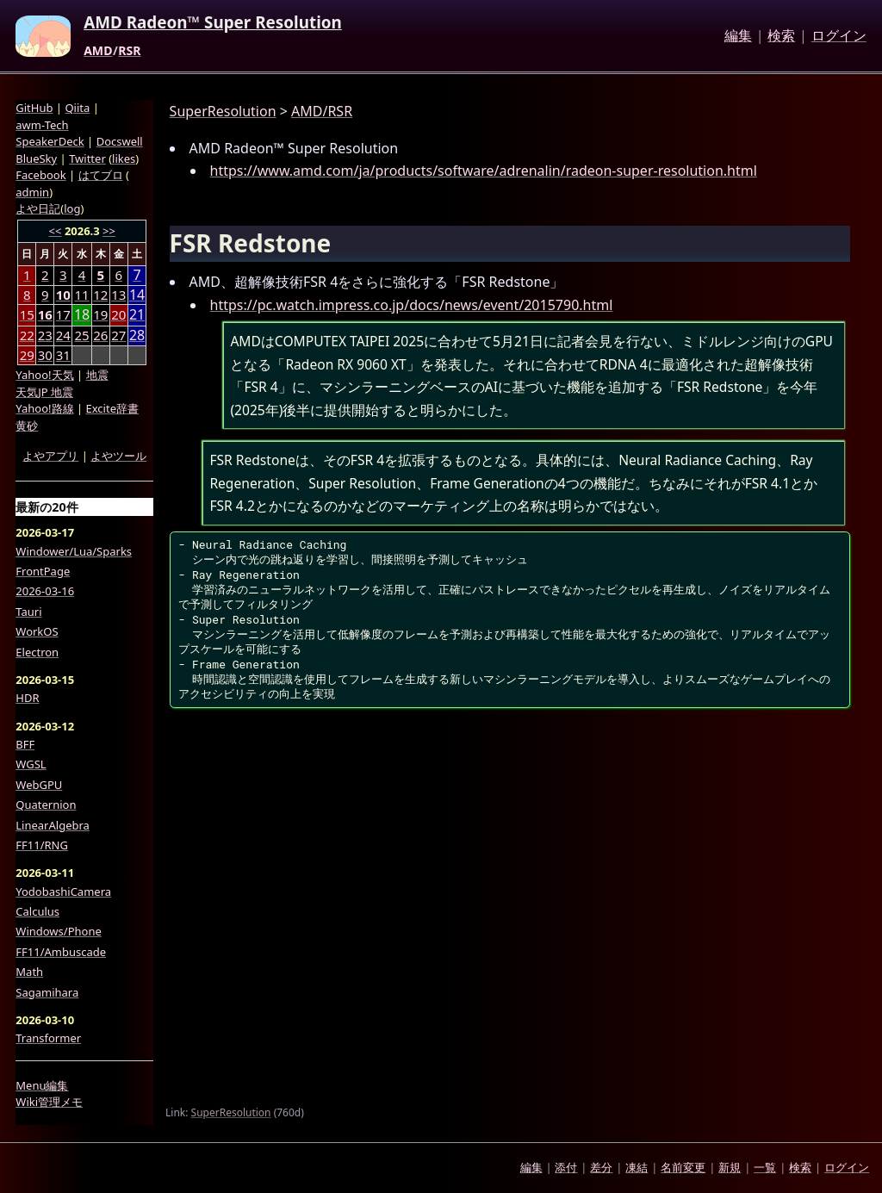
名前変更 (683, 1167)
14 (137, 295)
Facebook (40, 175)
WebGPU (39, 785)
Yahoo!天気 (44, 374)
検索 (781, 36)
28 (137, 335)
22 (27, 335)
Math (29, 972)
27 (118, 335)
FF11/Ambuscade (61, 952)
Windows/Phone (59, 931)
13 (118, 294)
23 (45, 335)
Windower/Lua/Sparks (74, 551)
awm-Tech (42, 125)
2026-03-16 (45, 591)
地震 (97, 374)
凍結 (636, 1167)
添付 (566, 1167)
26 (100, 335)
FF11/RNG (42, 845)
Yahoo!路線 (44, 408)
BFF (25, 744)
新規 (729, 1167)
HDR (27, 698)
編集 (738, 36)
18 (82, 315)
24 (63, 335)
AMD (98, 51)
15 (27, 314)
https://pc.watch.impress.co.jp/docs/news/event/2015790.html (411, 304)
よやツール (118, 455)
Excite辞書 (112, 408)
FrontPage (43, 571)
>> (108, 231)
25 (81, 335)
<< (55, 231)
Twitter (87, 158)
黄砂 (27, 425)
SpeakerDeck (50, 141)
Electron (37, 652)
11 (81, 294)
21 (137, 315)
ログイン (838, 36)
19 (100, 314)
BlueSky (36, 158)
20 (118, 314)
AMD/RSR (321, 111)
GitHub (34, 107)
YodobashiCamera (63, 891)
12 (100, 294)
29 (27, 354)
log (72, 208)
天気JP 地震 (44, 392)
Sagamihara (47, 992)
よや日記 (38, 208)
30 (45, 354)
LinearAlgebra (53, 825)
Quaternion (46, 804)
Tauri (28, 612)
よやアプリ (50, 455)
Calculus (37, 911)
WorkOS (37, 631)
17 (63, 314)
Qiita (77, 107)
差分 (601, 1167)
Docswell (119, 141)
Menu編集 (42, 1085)
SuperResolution (223, 111)
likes (123, 158)
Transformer (48, 1038)
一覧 (765, 1167)
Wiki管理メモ (49, 1101)
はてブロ (100, 175)
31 (63, 354)
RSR (129, 51)
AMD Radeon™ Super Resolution (213, 23)
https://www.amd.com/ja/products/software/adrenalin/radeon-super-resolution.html (483, 170)
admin (32, 192)
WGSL (31, 764)
